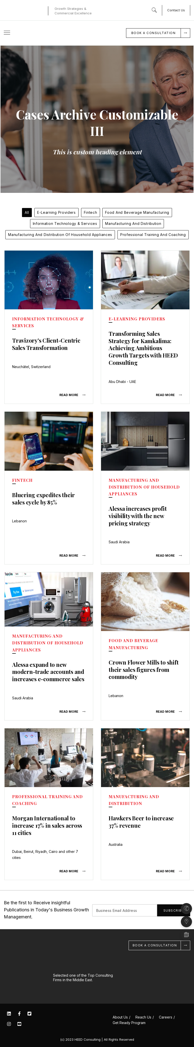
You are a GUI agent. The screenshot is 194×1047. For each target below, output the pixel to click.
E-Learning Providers (56, 212)
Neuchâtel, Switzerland (31, 366)
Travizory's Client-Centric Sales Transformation (46, 344)
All (27, 212)
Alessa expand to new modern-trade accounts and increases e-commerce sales (48, 671)
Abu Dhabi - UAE (122, 381)
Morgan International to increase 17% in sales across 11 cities (47, 825)
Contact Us (176, 10)
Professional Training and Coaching (153, 234)
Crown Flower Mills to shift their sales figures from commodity (143, 669)
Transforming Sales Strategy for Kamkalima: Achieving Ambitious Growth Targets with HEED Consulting (143, 348)
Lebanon (19, 521)
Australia (116, 844)
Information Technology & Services (65, 223)
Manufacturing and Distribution (133, 223)
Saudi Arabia (119, 542)
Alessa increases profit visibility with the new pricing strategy (137, 516)
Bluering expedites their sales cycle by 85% (43, 498)
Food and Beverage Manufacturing (137, 212)
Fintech (90, 212)
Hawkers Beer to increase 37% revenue (141, 821)
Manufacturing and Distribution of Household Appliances (60, 234)
